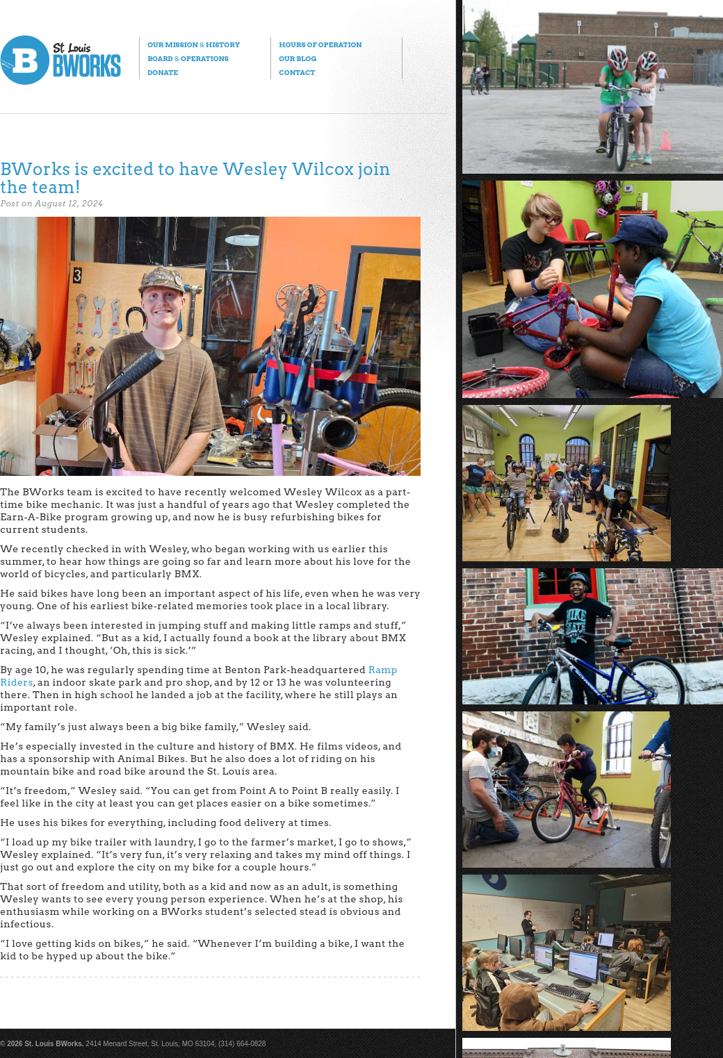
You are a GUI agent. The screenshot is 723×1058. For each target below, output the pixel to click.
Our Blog (297, 58)
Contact (297, 72)
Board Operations (188, 58)
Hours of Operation (320, 44)
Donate (162, 72)
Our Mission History (193, 44)
